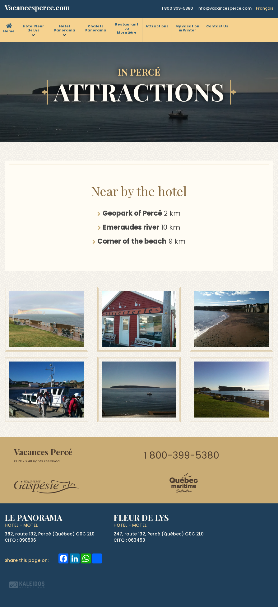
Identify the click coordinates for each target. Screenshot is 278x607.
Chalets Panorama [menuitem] (95, 28)
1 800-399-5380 (181, 455)
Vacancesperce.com (37, 7)
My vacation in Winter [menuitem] (187, 28)
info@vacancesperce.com (224, 8)
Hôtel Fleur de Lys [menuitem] (33, 28)
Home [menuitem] (9, 31)
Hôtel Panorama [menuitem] (64, 28)
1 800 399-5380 (177, 8)
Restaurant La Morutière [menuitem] (126, 28)
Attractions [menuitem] (157, 26)
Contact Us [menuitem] (217, 26)
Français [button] (264, 8)
